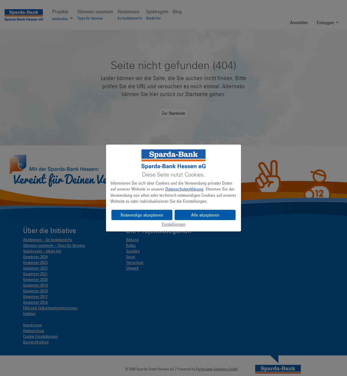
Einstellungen (173, 224)
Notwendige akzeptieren (142, 215)
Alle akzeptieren (205, 215)
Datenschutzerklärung (184, 189)
